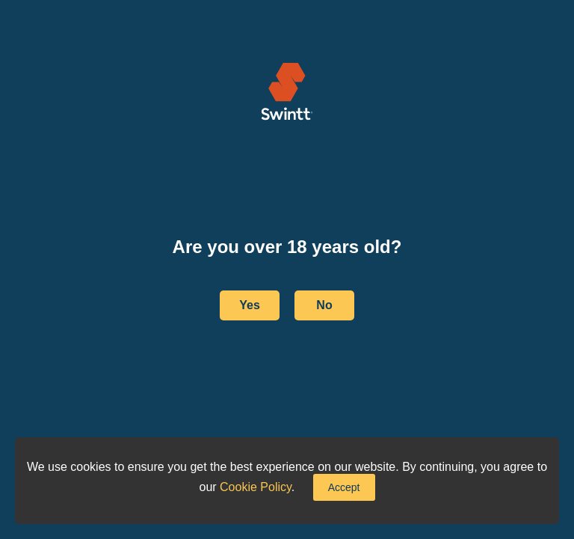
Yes (249, 305)
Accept (344, 487)
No (324, 305)
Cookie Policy (255, 487)
